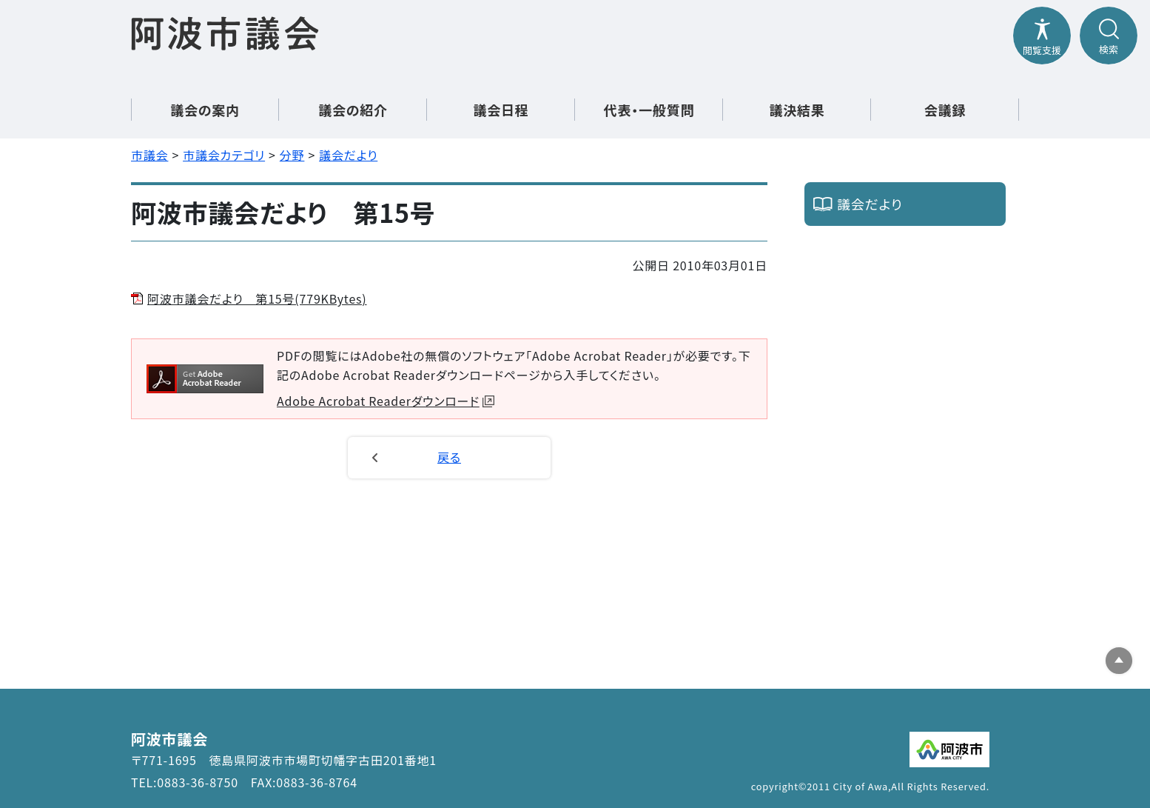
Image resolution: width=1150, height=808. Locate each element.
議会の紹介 (353, 109)
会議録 (945, 109)
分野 (292, 155)
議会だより (348, 155)
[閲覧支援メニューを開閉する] (1042, 35)
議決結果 (796, 109)
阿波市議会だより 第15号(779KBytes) (257, 298)
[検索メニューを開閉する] (1108, 35)
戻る (449, 457)
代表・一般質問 (649, 109)
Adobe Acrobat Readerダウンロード (385, 401)
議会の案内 (205, 109)
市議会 (149, 155)
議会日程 (500, 109)
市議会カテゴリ (224, 155)
